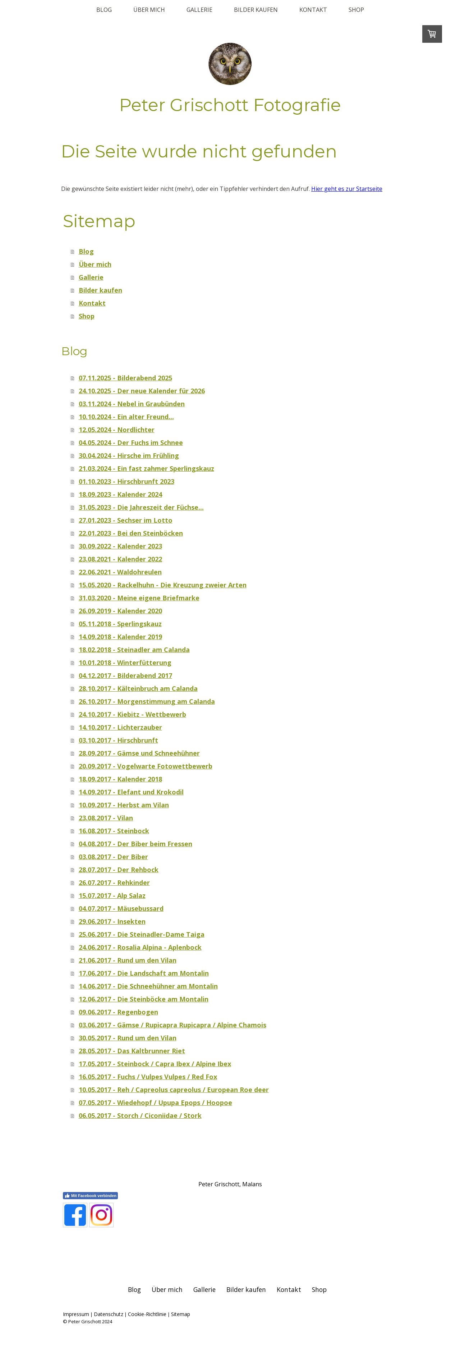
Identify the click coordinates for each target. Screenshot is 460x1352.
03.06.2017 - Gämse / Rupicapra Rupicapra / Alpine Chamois (172, 1025)
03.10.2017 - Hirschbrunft (118, 740)
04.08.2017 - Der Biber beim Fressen (135, 843)
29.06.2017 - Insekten (112, 921)
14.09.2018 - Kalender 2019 (120, 636)
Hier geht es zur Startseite (346, 189)
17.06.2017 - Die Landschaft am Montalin (144, 973)
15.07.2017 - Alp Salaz (112, 895)
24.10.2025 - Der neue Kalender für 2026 (142, 390)
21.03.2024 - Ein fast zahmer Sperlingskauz (146, 468)
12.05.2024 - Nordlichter (117, 429)
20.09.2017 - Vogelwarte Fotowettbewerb (145, 766)
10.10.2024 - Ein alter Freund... (126, 416)
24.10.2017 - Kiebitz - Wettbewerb (132, 714)
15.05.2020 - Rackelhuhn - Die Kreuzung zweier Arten (163, 585)
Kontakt (313, 10)
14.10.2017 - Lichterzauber (120, 727)
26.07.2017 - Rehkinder (114, 882)
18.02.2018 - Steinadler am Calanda (134, 649)
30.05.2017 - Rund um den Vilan (127, 1038)
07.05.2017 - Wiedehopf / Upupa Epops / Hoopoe (155, 1102)
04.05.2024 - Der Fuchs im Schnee (131, 442)
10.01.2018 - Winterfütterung (125, 662)
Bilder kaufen (256, 10)
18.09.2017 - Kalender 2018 (120, 779)
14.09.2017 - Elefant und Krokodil (131, 792)
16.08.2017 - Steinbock (114, 830)
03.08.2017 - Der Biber (113, 856)
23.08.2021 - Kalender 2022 (120, 559)
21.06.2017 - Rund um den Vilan (127, 960)
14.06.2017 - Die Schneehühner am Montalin (148, 986)
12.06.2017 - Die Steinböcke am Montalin (143, 999)
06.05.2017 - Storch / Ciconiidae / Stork (140, 1115)
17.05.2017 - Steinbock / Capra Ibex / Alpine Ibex (155, 1063)
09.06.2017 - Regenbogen (118, 1012)
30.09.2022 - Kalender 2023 (120, 546)
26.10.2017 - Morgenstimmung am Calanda (147, 701)
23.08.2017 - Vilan (106, 818)
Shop (356, 10)
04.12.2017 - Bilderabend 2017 (125, 675)
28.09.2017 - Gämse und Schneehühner (139, 753)
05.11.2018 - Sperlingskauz (120, 623)
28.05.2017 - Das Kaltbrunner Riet (132, 1050)
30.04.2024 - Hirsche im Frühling (129, 455)
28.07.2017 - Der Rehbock (118, 869)
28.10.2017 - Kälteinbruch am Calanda (138, 688)
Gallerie (199, 10)
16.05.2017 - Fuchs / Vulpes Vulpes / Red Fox (148, 1076)
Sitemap (180, 1314)
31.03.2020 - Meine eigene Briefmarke (139, 597)
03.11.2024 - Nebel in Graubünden (132, 403)
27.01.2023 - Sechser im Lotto (125, 520)
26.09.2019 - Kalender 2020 (120, 610)
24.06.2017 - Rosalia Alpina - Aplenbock (140, 947)
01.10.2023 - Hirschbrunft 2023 (126, 481)
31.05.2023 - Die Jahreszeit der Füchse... (141, 507)
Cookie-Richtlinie (147, 1314)
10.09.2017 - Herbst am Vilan (124, 805)
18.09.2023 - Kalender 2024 (120, 494)
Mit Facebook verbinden (90, 1196)
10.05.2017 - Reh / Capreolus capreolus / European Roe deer (174, 1089)
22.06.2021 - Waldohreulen (120, 572)
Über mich (149, 10)
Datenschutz (108, 1314)
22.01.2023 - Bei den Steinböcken (131, 533)
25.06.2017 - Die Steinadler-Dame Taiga (141, 934)
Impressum (76, 1314)
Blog (104, 10)
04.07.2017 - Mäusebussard (121, 908)
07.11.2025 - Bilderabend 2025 (125, 377)
